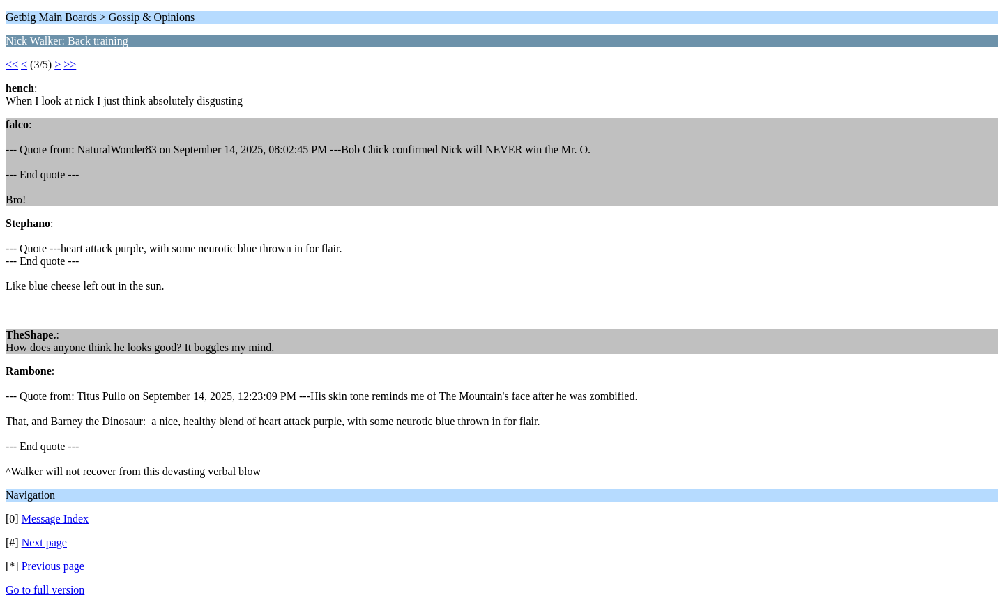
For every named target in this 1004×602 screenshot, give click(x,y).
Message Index (55, 519)
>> (69, 64)
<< (12, 64)
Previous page (53, 566)
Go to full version (45, 590)
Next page (44, 542)
